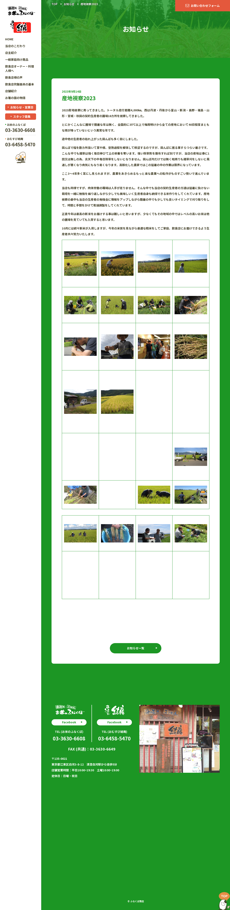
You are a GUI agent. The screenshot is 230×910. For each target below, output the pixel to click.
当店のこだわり (15, 46)
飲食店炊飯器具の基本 (19, 84)
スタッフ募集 (22, 116)
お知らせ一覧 (135, 648)
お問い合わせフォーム (205, 5)
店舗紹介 (11, 91)
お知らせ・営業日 (21, 107)
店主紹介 (11, 53)
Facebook (69, 722)
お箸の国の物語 (15, 98)
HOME (9, 39)
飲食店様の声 (13, 77)
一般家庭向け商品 (16, 59)
